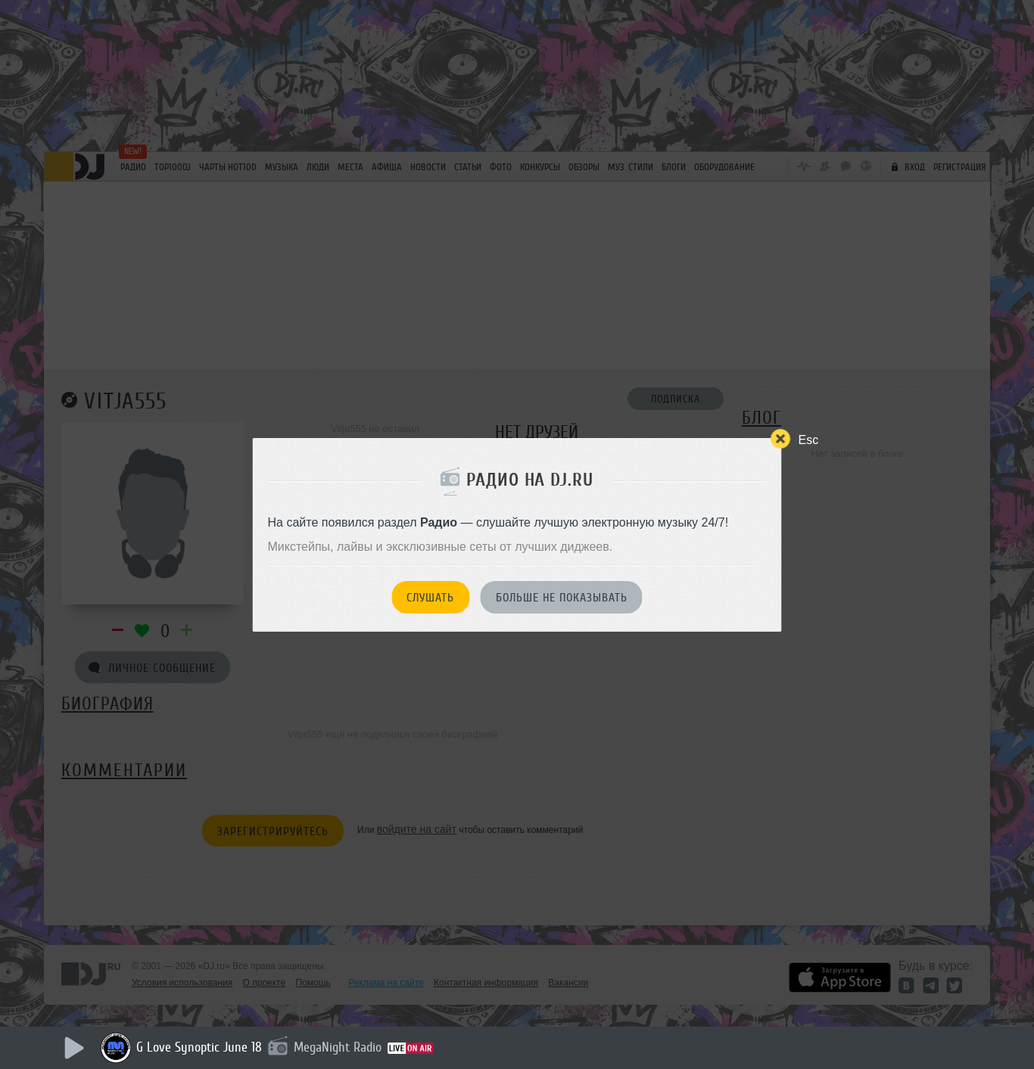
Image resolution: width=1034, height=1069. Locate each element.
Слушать (430, 597)
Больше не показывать (562, 597)
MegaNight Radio (338, 1047)
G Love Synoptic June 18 (199, 1047)
